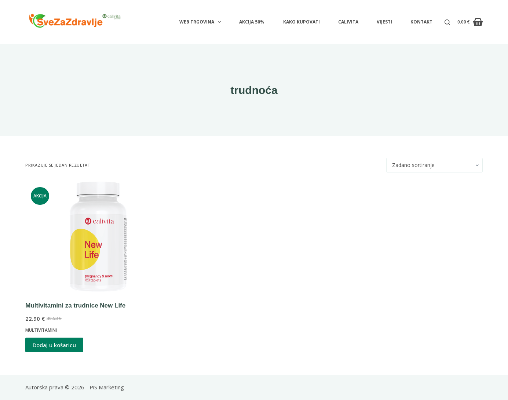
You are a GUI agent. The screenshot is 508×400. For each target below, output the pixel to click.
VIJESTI (384, 22)
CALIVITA (348, 22)
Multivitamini (41, 330)
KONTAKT (421, 22)
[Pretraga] (447, 22)
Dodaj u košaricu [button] (54, 345)
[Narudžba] (434, 165)
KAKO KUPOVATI (301, 22)
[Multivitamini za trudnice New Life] (98, 237)
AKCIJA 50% (251, 22)
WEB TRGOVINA (201, 22)
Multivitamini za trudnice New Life (75, 305)
